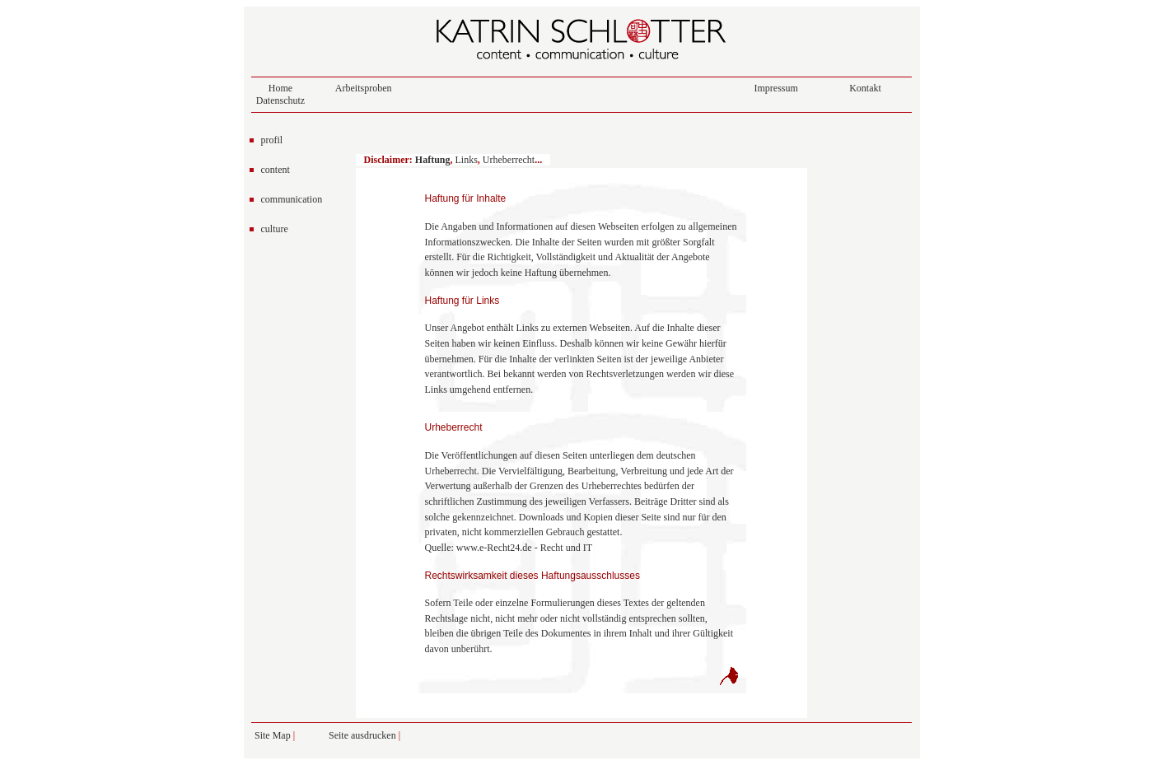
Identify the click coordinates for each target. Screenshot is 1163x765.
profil (272, 140)
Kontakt (865, 88)
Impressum (776, 88)
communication (292, 199)
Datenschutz (280, 100)
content (275, 169)
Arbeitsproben (363, 88)
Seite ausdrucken (364, 735)
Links (466, 160)
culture (274, 229)
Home (280, 88)
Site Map (273, 735)
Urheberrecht (509, 160)
